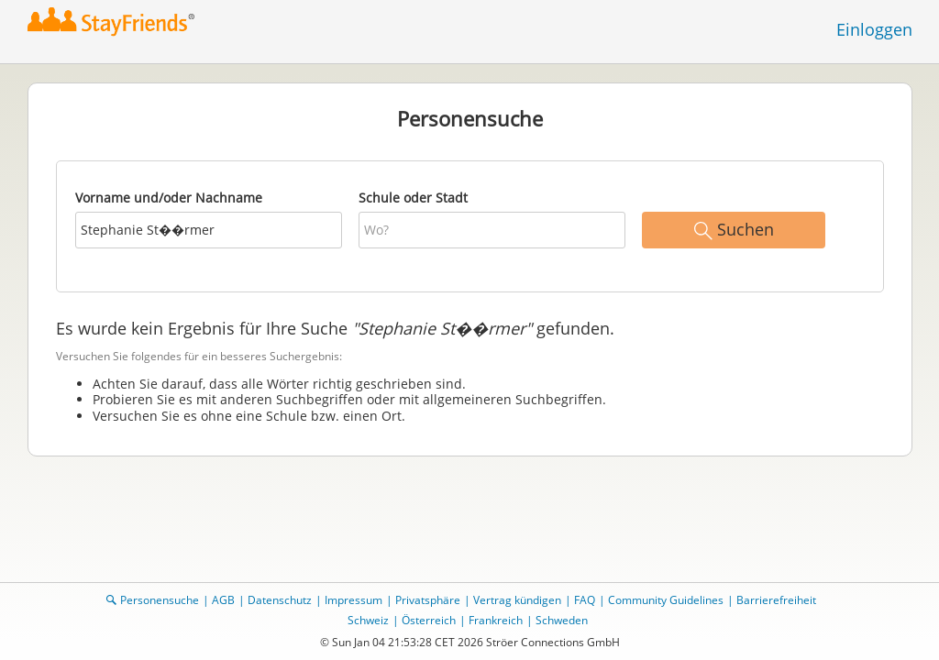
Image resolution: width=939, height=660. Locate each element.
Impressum (353, 600)
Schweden (562, 620)
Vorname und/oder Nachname (168, 197)
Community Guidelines (666, 600)
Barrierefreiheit (776, 600)
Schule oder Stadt (413, 197)
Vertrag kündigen (517, 600)
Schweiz (368, 620)
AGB (223, 600)
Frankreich (496, 620)
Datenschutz (280, 600)
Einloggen (874, 29)
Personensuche (159, 600)
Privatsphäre (427, 600)
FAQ (584, 600)
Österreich (429, 620)
